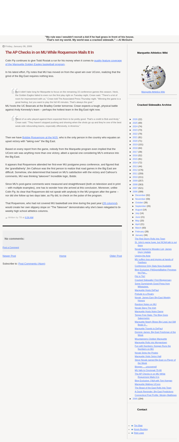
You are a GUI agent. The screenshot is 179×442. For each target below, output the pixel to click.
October (139, 202)
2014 (135, 162)
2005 (135, 398)
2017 (135, 152)
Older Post (116, 255)
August (139, 209)
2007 (135, 188)
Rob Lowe (139, 433)
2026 (135, 119)
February (140, 231)
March (138, 228)
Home (62, 255)
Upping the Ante (143, 256)
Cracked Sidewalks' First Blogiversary (153, 280)
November (140, 199)
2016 (135, 155)
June (138, 217)
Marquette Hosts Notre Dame (149, 311)
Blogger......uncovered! (146, 366)
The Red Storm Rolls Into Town (150, 238)
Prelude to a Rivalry (144, 294)
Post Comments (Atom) (31, 263)
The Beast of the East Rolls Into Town (153, 388)
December (140, 195)
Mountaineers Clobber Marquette (151, 339)
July (137, 213)
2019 (135, 144)
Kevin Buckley (141, 429)
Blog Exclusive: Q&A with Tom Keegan (153, 380)
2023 (135, 130)
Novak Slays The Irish (145, 308)
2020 (135, 141)
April (137, 224)
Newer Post (9, 255)
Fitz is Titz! (140, 276)
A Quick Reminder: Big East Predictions (154, 391)
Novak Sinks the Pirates (146, 353)
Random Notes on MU (146, 304)
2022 (135, 134)
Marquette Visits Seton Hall (148, 356)
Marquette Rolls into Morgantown (151, 342)
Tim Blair (138, 425)
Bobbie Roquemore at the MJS (40, 137)
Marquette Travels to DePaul (149, 328)
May (137, 220)
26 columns (109, 203)
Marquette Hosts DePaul (147, 290)
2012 (135, 170)
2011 (135, 173)
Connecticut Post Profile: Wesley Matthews (156, 395)
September (141, 206)
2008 (135, 184)
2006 (135, 191)
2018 (135, 148)
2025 (135, 123)
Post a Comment (11, 247)
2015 (135, 159)
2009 (135, 180)
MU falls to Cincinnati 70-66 (148, 370)
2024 (135, 126)
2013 (135, 166)
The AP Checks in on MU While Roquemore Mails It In (49, 52)
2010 (135, 177)
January (139, 235)
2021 (135, 137)
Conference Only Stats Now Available (153, 266)
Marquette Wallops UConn (148, 384)
